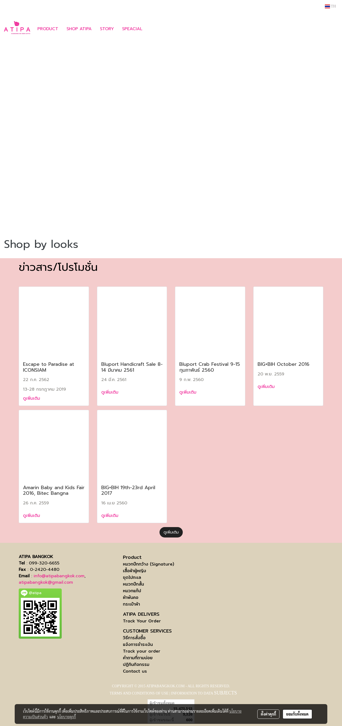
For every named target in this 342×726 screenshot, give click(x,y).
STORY (107, 29)
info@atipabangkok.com (59, 576)
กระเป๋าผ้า (131, 604)
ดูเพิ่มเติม (32, 398)
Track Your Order (142, 621)
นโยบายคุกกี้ (66, 716)
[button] (154, 29)
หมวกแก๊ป (132, 590)
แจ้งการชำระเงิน (138, 644)
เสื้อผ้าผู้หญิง (134, 570)
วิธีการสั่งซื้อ (134, 637)
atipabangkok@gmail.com (46, 582)
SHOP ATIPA (79, 29)
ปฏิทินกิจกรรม (136, 664)
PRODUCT (47, 29)
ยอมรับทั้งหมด (297, 714)
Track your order (141, 651)
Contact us (135, 671)
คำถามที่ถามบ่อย (138, 657)
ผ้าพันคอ (130, 597)
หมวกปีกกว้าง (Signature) (148, 564)
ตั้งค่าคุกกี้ (268, 714)
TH (330, 6)
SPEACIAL (132, 29)
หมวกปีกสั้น (133, 584)
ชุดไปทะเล (132, 577)
